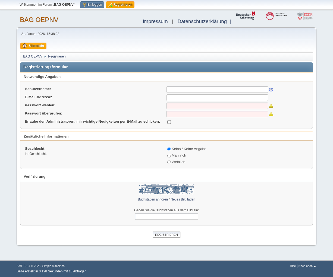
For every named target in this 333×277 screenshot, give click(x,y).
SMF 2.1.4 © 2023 (28, 266)
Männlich (176, 155)
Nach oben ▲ (307, 266)
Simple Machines (53, 266)
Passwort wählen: (40, 105)
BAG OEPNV (39, 19)
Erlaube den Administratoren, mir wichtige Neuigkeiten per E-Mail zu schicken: (92, 121)
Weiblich (176, 162)
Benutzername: (38, 89)
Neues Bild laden (183, 199)
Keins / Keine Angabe (186, 149)
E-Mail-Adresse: (38, 97)
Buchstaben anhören (153, 199)
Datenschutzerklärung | (206, 21)
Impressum (155, 21)
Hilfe (293, 266)
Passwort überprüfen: (43, 113)
